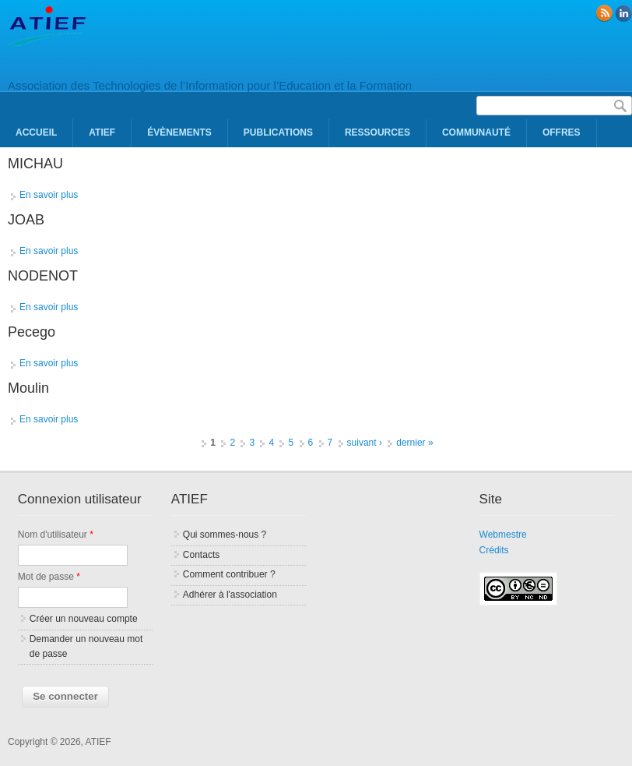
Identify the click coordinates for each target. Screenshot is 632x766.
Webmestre (503, 534)
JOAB (26, 220)
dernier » (414, 442)
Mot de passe (49, 576)
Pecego (31, 332)
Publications (278, 132)
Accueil (36, 132)
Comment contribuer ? (229, 574)
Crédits (494, 550)
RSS (604, 13)
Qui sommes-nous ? (224, 534)
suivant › (364, 442)
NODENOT (43, 276)
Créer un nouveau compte (84, 618)
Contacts (201, 554)
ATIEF (102, 132)
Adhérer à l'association (230, 594)
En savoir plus (48, 194)
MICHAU (35, 163)
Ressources (377, 132)
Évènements (179, 132)
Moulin (28, 388)
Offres (561, 132)
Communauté (476, 132)
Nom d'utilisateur (55, 534)
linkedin (623, 13)
